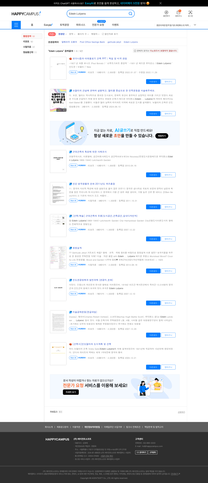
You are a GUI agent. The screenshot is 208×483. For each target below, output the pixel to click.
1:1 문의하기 (141, 452)
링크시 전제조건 (133, 427)
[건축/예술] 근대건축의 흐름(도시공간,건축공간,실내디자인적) (105, 215)
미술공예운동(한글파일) (85, 312)
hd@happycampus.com (152, 446)
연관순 (61, 34)
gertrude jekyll (114, 41)
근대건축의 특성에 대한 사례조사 (90, 151)
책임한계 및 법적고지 (153, 427)
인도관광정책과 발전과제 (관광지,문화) (93, 279)
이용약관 (76, 427)
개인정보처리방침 (92, 427)
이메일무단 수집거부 (113, 427)
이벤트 (115, 24)
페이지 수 (82, 34)
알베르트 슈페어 (69, 41)
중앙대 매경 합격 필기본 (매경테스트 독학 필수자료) (173, 25)
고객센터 (152, 452)
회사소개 (49, 427)
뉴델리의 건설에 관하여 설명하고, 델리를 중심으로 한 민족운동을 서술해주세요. (114, 90)
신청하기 (181, 412)
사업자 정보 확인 (107, 456)
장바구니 (168, 81)
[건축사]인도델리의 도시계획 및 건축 (92, 344)
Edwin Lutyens (131, 41)
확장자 (94, 34)
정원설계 (77, 247)
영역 (71, 34)
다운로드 (153, 81)
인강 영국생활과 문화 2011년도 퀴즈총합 (94, 183)
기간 (51, 34)
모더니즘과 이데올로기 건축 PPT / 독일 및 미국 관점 (100, 58)
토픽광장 (64, 24)
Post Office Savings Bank (92, 41)
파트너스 (80, 24)
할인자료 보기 (110, 34)
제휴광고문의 (62, 427)
